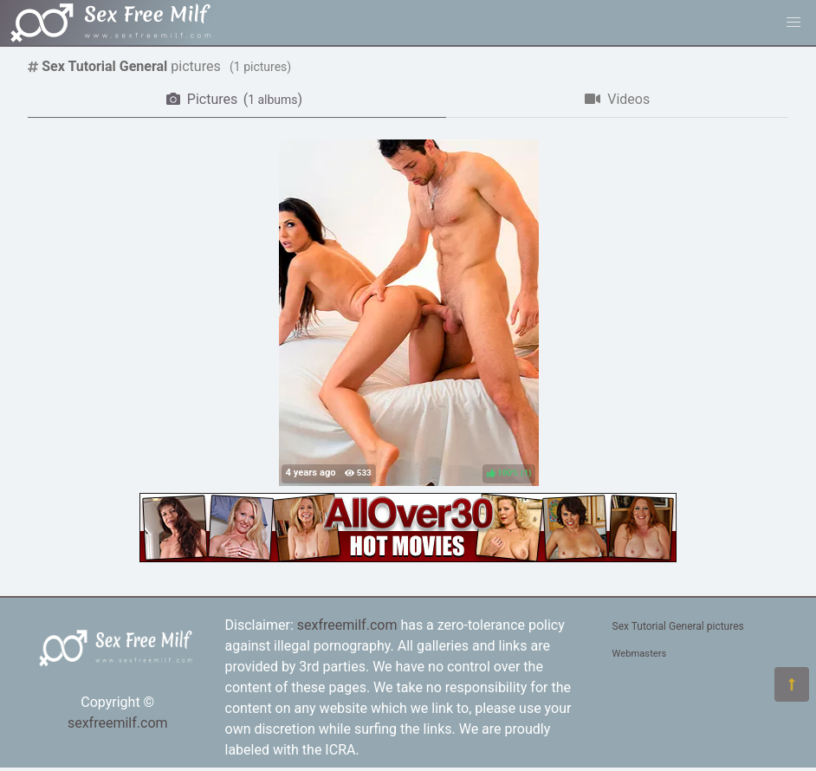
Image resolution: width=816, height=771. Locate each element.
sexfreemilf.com (118, 723)
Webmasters (639, 653)
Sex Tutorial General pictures (678, 626)
